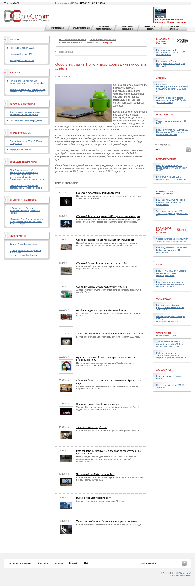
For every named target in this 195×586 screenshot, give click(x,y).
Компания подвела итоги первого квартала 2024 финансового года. (109, 430)
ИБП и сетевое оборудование (165, 192)
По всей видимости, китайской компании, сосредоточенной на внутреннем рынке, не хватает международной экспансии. (106, 244)
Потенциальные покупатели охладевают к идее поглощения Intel (27, 82)
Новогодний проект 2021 (22, 54)
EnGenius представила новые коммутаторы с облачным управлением (170, 202)
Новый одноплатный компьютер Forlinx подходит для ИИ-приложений (171, 250)
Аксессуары (163, 370)
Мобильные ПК (165, 114)
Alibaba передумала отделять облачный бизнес (101, 310)
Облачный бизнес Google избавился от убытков (101, 286)
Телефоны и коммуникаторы (166, 334)
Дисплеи (161, 78)
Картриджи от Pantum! (20, 150)
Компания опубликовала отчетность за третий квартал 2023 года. (108, 337)
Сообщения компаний (23, 162)
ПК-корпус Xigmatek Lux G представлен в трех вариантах (171, 178)
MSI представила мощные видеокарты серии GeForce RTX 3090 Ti (171, 167)
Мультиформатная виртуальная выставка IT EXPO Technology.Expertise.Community (25, 252)
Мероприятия (18, 236)
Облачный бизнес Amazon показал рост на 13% (101, 263)
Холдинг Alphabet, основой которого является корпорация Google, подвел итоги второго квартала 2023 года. (108, 408)
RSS (86, 563)
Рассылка (58, 563)
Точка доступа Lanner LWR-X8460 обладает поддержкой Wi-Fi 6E (172, 213)
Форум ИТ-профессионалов (23, 244)
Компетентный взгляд (23, 200)
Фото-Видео (163, 299)
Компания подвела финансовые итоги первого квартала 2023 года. (108, 524)
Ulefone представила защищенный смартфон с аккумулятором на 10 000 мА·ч (171, 355)
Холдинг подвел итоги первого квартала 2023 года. (101, 501)
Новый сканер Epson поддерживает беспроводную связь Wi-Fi (170, 63)
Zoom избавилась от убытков (91, 427)
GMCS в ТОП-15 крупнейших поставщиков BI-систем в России (26, 186)
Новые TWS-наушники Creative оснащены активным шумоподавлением (171, 273)
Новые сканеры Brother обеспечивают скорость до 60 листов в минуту (170, 52)
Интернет (66, 51)
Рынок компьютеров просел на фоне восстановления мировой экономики (27, 90)
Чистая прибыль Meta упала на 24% (95, 474)
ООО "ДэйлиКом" (182, 573)
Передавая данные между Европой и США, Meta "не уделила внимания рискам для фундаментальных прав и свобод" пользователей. (106, 459)
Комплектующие (166, 159)
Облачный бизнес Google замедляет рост (98, 404)
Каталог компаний (81, 28)
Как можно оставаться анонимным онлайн (98, 193)
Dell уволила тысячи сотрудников (26, 121)
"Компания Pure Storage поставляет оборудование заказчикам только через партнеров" (27, 221)
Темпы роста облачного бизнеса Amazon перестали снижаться (109, 333)
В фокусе (15, 73)
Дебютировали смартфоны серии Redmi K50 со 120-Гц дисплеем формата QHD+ (169, 344)
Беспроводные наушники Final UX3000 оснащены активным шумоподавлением (171, 284)
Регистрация (57, 28)
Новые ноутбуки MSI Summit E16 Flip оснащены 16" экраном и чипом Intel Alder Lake (172, 132)
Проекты (15, 40)
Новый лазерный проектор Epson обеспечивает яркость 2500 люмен (170, 307)
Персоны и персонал (22, 104)
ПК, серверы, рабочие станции (163, 230)
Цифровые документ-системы (162, 41)
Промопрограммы (20, 133)
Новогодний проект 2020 (22, 60)
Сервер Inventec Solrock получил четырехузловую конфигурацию (172, 240)
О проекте (43, 563)
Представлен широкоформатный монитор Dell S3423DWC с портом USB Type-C (172, 87)
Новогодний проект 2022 (22, 48)
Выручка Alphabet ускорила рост (93, 498)
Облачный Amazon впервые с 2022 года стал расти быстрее (108, 216)
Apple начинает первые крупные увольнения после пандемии (25, 113)
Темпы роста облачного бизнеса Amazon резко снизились (106, 521)
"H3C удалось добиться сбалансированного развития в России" (25, 210)
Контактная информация (20, 563)
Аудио (159, 264)
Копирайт (73, 563)
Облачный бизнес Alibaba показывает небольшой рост (105, 240)
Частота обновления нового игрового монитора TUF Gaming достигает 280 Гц (171, 100)
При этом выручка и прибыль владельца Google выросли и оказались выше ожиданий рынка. (105, 364)
